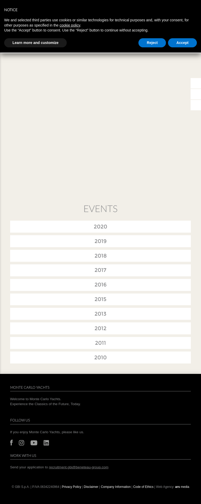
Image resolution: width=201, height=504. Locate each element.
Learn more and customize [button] (35, 43)
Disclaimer (91, 487)
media (182, 487)
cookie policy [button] (69, 25)
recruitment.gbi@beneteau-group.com (78, 467)
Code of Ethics (143, 487)
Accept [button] (182, 43)
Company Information (116, 487)
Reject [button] (152, 43)
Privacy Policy (71, 487)
